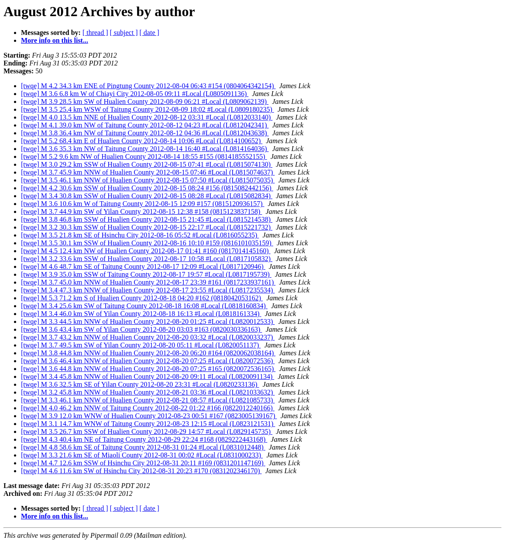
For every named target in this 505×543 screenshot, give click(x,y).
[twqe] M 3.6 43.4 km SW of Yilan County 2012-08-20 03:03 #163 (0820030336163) (141, 329)
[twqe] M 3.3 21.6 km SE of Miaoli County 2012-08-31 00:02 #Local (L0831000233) (142, 455)
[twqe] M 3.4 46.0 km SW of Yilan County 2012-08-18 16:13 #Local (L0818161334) (141, 313)
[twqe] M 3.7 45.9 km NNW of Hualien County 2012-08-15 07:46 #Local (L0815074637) (148, 172)
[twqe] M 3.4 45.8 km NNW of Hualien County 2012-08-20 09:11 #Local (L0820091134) (147, 376)
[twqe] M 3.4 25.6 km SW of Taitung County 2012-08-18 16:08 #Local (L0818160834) (144, 305)
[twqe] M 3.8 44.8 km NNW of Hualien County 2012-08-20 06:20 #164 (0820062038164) (148, 353)
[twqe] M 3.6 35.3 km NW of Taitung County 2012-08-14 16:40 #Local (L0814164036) (145, 148)
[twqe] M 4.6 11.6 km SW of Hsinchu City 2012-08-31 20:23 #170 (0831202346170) (141, 470)
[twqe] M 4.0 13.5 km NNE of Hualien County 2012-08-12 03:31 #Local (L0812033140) (146, 117)
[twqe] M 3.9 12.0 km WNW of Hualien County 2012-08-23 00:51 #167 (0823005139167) (149, 415)
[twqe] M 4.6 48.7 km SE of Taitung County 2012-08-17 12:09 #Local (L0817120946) (143, 266)
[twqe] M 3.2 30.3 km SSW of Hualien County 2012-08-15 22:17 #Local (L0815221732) (146, 227)
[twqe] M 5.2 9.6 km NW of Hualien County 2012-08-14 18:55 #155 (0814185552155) (144, 156)
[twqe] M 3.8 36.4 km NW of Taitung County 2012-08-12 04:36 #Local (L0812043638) (145, 133)
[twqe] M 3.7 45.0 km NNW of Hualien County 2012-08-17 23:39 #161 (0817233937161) (148, 282)
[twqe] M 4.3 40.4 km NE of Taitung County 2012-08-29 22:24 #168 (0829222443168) (144, 439)
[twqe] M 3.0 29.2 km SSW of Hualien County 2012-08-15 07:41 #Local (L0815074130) (146, 164)
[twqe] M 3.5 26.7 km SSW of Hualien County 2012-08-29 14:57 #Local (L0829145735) (146, 431)
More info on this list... (54, 40)
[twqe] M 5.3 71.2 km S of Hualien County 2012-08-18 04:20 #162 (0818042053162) (142, 298)
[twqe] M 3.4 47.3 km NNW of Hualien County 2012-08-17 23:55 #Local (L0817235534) (148, 290)
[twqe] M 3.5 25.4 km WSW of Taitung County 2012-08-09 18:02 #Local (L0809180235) (147, 109)
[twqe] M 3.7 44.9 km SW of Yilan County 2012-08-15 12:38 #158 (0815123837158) (141, 211)
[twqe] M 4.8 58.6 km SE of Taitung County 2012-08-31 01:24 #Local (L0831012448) (143, 447)
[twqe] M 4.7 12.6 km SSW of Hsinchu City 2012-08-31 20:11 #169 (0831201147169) (143, 463)
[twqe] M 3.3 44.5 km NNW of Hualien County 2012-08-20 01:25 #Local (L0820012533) (148, 321)
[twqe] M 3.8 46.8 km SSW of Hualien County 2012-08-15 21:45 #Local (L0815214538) (146, 219)
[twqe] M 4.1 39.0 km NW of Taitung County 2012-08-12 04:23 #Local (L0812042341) (145, 125)
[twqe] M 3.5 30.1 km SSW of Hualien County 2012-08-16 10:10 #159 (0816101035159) (147, 243)
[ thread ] (95, 32)
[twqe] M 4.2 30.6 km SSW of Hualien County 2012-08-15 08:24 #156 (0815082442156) (147, 188)
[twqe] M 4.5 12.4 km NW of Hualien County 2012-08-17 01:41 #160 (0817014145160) (146, 250)
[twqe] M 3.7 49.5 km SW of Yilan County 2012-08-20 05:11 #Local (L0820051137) (141, 345)
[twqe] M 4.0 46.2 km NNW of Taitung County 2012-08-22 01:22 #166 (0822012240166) (148, 408)
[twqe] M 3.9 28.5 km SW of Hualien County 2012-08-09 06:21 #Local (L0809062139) (144, 101)
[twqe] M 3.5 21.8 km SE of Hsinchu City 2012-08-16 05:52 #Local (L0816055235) (140, 235)
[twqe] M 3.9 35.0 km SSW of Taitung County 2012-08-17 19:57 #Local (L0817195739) (146, 274)
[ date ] (149, 32)
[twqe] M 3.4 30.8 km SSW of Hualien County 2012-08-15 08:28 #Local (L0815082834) (146, 195)
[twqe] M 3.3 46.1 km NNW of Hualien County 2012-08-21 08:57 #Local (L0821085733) (148, 400)
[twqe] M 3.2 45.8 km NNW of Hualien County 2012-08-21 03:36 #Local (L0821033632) (148, 392)
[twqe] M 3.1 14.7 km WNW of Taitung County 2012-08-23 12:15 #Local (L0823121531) (148, 423)
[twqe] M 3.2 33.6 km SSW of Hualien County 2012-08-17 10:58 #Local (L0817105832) (146, 258)
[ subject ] (124, 32)
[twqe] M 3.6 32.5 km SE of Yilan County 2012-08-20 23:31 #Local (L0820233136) (140, 384)
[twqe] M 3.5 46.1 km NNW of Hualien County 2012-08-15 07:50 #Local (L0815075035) (148, 180)
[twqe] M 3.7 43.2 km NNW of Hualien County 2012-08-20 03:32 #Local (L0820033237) (148, 337)
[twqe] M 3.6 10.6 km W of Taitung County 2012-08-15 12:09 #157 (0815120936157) (143, 203)
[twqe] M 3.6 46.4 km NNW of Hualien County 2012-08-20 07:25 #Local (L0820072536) (148, 360)
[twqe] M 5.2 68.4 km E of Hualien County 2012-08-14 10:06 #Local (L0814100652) (141, 140)
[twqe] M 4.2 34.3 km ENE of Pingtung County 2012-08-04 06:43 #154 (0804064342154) (148, 85)
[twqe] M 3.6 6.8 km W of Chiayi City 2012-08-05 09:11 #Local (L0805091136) (134, 93)
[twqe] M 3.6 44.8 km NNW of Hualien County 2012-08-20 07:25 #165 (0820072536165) (148, 368)
